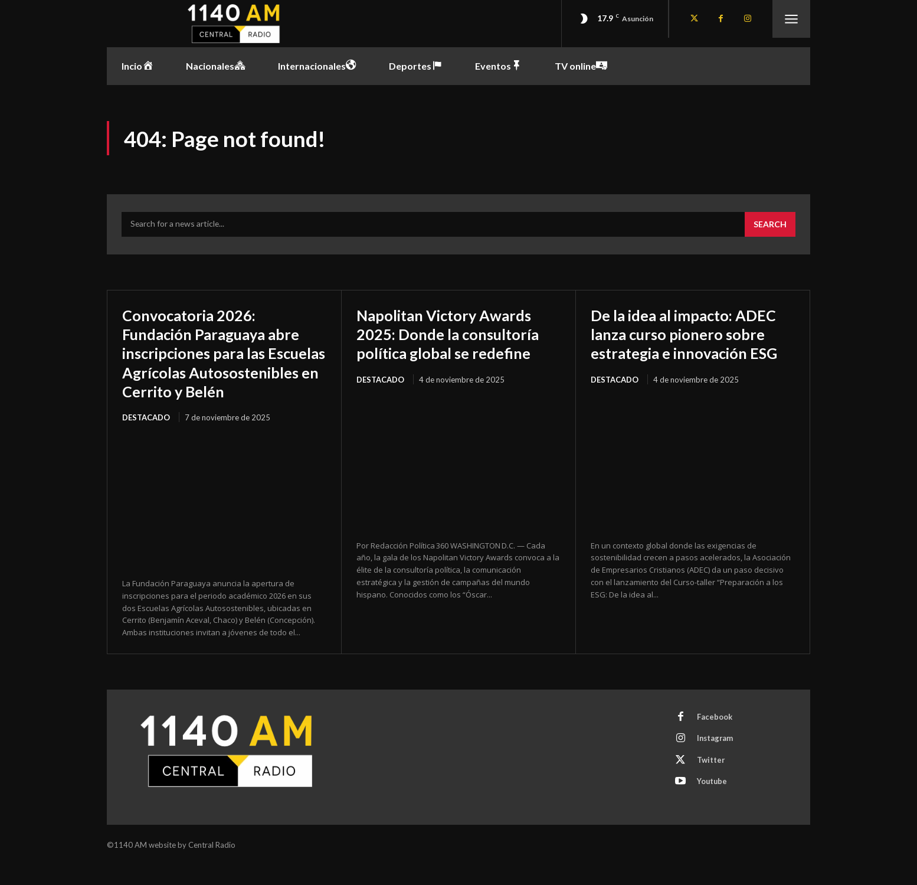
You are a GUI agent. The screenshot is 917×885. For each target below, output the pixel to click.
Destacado (146, 437)
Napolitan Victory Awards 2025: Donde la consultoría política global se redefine (456, 335)
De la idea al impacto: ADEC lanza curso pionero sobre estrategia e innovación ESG (687, 344)
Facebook (715, 738)
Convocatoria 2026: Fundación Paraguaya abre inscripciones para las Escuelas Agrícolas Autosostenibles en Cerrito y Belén (223, 363)
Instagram (716, 760)
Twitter (711, 781)
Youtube (713, 803)
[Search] (770, 225)
